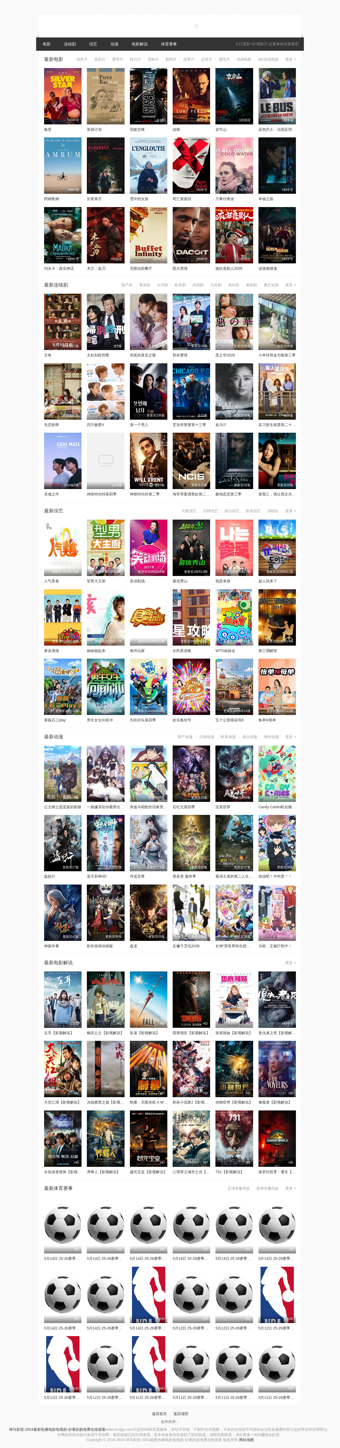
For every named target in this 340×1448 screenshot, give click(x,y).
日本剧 (216, 285)
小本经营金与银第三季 (277, 355)
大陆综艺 (188, 511)
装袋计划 (94, 129)
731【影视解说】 (229, 1172)
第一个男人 (139, 425)
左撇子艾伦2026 (186, 946)
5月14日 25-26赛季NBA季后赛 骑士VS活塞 (165, 1328)
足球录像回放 (238, 1188)
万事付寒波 (224, 199)
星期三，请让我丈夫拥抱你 (280, 494)
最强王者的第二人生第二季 (237, 876)
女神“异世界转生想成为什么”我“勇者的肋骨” (251, 946)
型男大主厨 (96, 581)
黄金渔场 (51, 651)
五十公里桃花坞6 (229, 720)
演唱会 (273, 511)
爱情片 (117, 59)
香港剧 (144, 285)
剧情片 (171, 59)
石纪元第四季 (184, 807)
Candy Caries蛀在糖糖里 (279, 807)
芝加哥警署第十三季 (189, 425)
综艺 (93, 44)
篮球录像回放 (267, 1188)
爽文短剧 (271, 285)
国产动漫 (185, 737)
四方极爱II (95, 425)
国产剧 (127, 285)
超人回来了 (267, 581)
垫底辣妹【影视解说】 (234, 1033)
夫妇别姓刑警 (98, 355)
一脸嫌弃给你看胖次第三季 (109, 807)
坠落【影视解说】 (145, 1033)
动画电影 (244, 59)
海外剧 (233, 285)
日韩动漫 (206, 737)
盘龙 (133, 946)
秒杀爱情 (180, 355)
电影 (47, 44)
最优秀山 (180, 581)
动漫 (114, 44)
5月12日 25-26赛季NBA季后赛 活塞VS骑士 (79, 1397)
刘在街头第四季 (143, 720)
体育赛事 (169, 44)
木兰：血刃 (96, 268)
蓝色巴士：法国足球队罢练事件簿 (286, 129)
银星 (48, 129)
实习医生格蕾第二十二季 (278, 425)
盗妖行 (49, 876)
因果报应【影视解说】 (191, 1033)
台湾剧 (162, 285)
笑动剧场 (137, 581)
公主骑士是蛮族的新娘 (62, 807)
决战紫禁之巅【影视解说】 (109, 1102)
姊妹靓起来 (96, 651)
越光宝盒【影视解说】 (148, 1172)
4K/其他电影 (268, 59)
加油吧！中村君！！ (275, 876)
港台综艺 (231, 511)
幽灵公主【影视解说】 (105, 1033)
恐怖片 (153, 59)
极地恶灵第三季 (228, 494)
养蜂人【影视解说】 (103, 1172)
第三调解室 (267, 651)
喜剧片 (99, 59)
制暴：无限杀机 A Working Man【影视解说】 (167, 1102)
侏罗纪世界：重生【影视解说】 (284, 1172)
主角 (48, 355)
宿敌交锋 (137, 129)
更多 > (290, 59)
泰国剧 (251, 285)
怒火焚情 (180, 268)
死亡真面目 (182, 199)
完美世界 (222, 807)
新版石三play (55, 720)
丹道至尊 (137, 876)
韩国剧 (198, 285)
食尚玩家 (137, 651)
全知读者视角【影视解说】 (66, 1172)
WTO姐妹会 (225, 651)
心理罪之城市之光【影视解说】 (199, 1172)
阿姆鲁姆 (51, 199)
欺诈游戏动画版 (100, 946)
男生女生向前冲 (100, 720)
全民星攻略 (182, 651)
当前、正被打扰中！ (275, 946)
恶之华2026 (225, 355)
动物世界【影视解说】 (234, 1102)
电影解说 (140, 44)
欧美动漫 (228, 737)
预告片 (224, 59)
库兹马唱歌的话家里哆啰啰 (152, 807)
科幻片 (135, 59)
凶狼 (176, 129)
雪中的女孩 (139, 199)
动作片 (82, 59)
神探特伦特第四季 (102, 494)
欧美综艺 (253, 511)
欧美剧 (180, 285)
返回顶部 (180, 1414)
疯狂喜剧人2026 (228, 268)
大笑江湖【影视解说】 (62, 1102)
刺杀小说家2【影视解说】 (194, 1102)
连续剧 (70, 44)
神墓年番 (51, 946)
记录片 (206, 59)
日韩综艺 (210, 511)
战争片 (188, 59)
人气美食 (51, 581)
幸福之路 (265, 199)
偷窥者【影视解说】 (275, 1102)
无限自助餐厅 (141, 268)
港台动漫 (249, 737)
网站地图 (246, 1440)
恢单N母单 (267, 720)
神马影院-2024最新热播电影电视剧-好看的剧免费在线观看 (57, 1429)
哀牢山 (221, 129)
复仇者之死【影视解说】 (278, 1033)
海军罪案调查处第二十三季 (195, 494)
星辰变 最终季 (184, 876)
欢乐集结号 (182, 720)
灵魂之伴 (51, 494)
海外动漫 (271, 737)
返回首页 (159, 1414)
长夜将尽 (94, 199)
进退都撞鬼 (267, 268)
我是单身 (222, 581)
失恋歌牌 (51, 425)
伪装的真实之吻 (143, 355)
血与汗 (221, 425)
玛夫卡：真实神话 (59, 268)
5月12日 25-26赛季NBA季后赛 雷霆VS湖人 (294, 1328)
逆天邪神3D (97, 876)
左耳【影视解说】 (59, 1033)
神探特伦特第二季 (145, 494)
